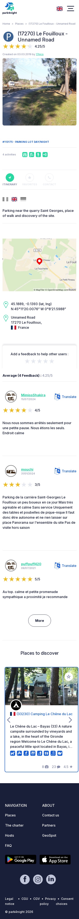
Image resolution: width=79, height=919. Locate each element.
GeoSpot (49, 835)
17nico (40, 54)
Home (6, 23)
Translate (65, 396)
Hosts (9, 835)
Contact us (50, 815)
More (39, 620)
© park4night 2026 (19, 912)
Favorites (29, 179)
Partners (48, 825)
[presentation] (8, 91)
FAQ (8, 845)
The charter (14, 825)
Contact (49, 179)
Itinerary (10, 179)
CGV (36, 898)
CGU (24, 898)
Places (19, 23)
